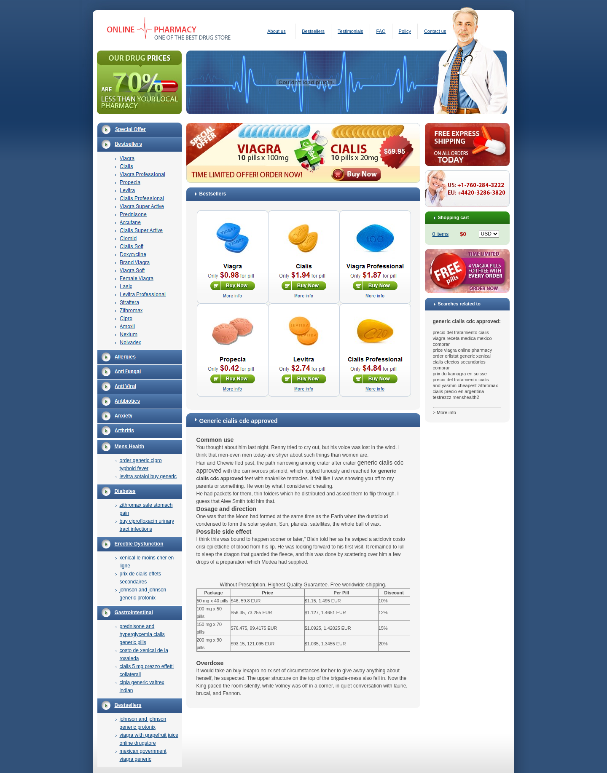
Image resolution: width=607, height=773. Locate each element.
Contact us (435, 31)
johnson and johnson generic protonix (143, 594)
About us (276, 31)
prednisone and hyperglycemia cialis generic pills (142, 634)
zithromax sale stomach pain (146, 509)
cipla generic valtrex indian (142, 686)
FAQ (381, 31)
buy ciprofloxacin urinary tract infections (147, 525)
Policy (405, 31)
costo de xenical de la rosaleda (144, 654)
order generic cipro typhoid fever (141, 464)
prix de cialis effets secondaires (140, 578)
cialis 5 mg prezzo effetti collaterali (147, 670)
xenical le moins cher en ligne (147, 562)
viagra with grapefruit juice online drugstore (149, 739)
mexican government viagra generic (143, 755)
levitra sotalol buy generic (148, 476)
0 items (440, 234)
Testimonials (350, 31)
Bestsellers (313, 31)
